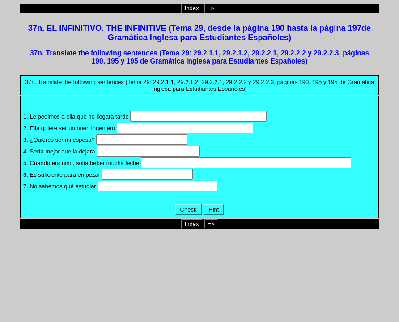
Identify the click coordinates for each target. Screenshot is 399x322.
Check (188, 209)
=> (211, 8)
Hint (214, 209)
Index (192, 8)
